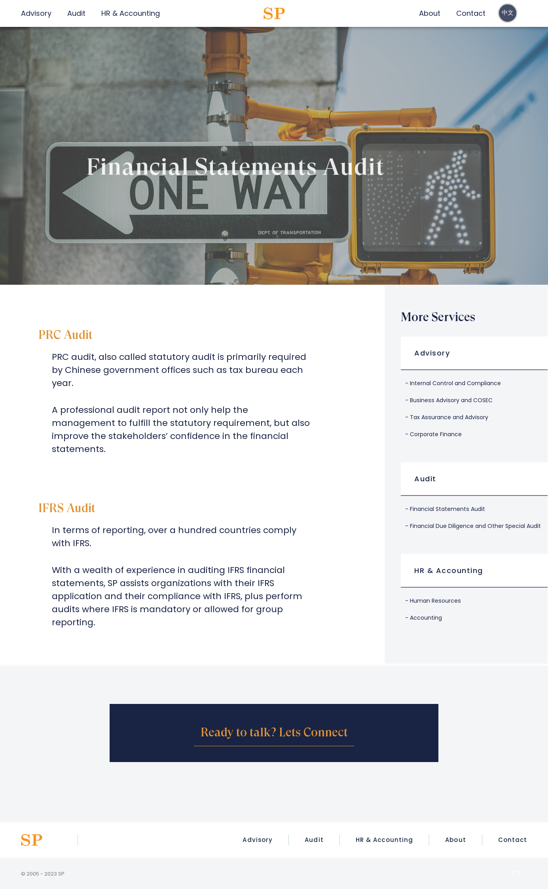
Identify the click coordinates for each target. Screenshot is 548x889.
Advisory (432, 353)
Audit (425, 479)
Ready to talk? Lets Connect (274, 732)
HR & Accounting (448, 570)
